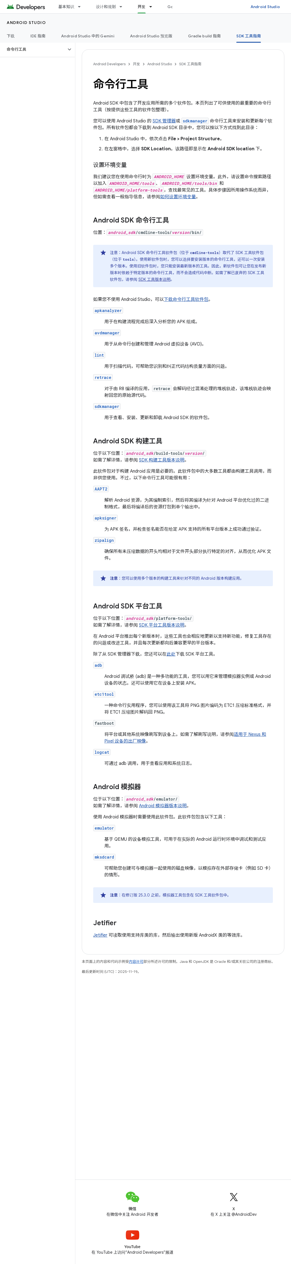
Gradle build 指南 (204, 35)
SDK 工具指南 (190, 64)
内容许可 (136, 961)
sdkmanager (107, 406)
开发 (136, 64)
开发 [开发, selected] (142, 6)
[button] (33, 49)
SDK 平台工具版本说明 (161, 625)
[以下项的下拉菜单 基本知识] (81, 6)
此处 (171, 654)
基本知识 (66, 6)
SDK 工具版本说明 (154, 279)
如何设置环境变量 (178, 197)
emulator (104, 828)
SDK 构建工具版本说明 (161, 460)
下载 (11, 35)
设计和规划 (106, 6)
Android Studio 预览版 (151, 35)
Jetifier (100, 935)
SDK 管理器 (164, 121)
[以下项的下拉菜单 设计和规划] (123, 6)
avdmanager (107, 332)
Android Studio (265, 6)
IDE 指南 (38, 35)
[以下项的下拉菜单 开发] (153, 6)
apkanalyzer (108, 310)
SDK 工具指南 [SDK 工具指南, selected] (248, 35)
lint (99, 355)
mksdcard (104, 857)
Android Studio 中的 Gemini (87, 35)
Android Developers (109, 64)
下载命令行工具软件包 (186, 299)
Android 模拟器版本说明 (163, 806)
